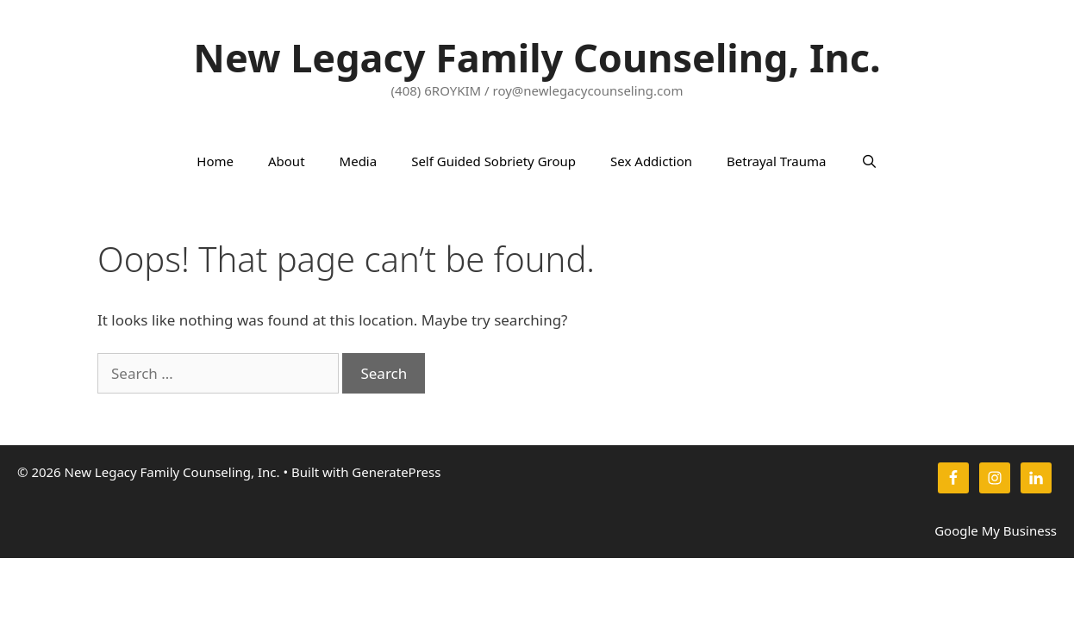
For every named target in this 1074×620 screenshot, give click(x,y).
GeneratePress (396, 471)
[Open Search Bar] (868, 161)
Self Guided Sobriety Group (493, 161)
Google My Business (995, 530)
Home (215, 161)
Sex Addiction (651, 161)
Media (359, 161)
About (286, 161)
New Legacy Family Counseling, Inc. (536, 57)
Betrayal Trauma (776, 161)
